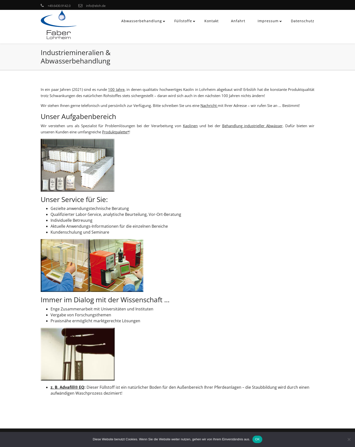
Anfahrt (238, 21)
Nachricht (209, 105)
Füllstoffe (183, 21)
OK (257, 439)
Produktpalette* (115, 131)
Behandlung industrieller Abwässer (252, 125)
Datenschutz (302, 21)
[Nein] (348, 439)
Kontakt (211, 21)
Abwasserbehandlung (141, 21)
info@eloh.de (96, 5)
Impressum (268, 21)
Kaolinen (190, 125)
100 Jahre (116, 89)
